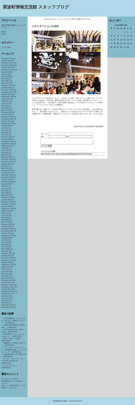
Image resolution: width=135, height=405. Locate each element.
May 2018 (5, 244)
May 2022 (5, 153)
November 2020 (7, 177)
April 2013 (5, 303)
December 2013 (7, 285)
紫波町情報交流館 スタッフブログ (36, 7)
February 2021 (6, 170)
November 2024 (7, 92)
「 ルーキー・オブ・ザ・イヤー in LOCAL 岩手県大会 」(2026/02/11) (13, 361)
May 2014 (5, 274)
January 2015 (6, 256)
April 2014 (5, 276)
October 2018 (6, 233)
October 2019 (6, 206)
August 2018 (6, 238)
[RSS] (3, 32)
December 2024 (7, 90)
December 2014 (7, 258)
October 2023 (6, 121)
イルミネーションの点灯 (45, 26)
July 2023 (4, 128)
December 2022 (7, 141)
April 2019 (5, 220)
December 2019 (7, 202)
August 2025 (6, 72)
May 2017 (5, 251)
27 (118, 47)
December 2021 (7, 159)
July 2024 (4, 101)
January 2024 (6, 114)
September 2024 (7, 97)
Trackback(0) (99, 126)
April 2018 (5, 247)
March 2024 (5, 110)
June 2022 (5, 150)
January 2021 (6, 173)
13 (118, 40)
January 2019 (6, 227)
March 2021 (5, 168)
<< (115, 25)
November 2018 (7, 231)
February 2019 (6, 224)
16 (128, 40)
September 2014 (7, 265)
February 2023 (6, 137)
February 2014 (6, 280)
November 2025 (7, 65)
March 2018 (5, 249)
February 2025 (6, 85)
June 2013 (5, 298)
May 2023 (5, 132)
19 (114, 43)
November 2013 (7, 287)
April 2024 (5, 108)
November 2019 (7, 204)
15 (124, 40)
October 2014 (6, 262)
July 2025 (4, 74)
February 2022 (6, 157)
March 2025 (5, 83)
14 (121, 40)
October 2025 (6, 67)
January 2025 (6, 88)
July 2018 (4, 240)
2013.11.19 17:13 (79, 126)
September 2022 (7, 144)
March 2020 (5, 195)
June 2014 (5, 271)
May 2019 (5, 218)
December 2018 (7, 229)
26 (114, 47)
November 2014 (7, 260)
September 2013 (7, 291)
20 (118, 43)
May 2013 (5, 300)
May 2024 (5, 106)
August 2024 (6, 99)
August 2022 (6, 146)
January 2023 (6, 139)
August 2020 (6, 184)
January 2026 (6, 61)
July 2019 (4, 213)
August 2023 (6, 126)
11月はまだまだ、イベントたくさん (57, 19)
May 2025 (5, 79)
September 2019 (7, 209)
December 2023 (7, 117)
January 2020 (6, 200)
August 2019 (6, 211)
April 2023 (5, 135)
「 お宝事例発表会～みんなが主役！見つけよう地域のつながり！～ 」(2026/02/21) (13, 320)
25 (111, 47)
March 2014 (5, 278)
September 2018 (7, 236)
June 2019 (5, 215)
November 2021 (7, 161)
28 (121, 47)
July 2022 (4, 148)
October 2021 (6, 164)
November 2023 (7, 119)
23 (128, 43)
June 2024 (5, 103)
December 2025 (7, 63)
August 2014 (6, 267)
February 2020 (6, 197)
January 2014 (6, 282)
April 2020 (5, 193)
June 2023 (5, 130)
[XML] (3, 34)
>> (127, 25)
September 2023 (7, 123)
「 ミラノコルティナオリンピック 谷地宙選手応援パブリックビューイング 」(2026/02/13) (13, 349)
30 (128, 47)
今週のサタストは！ (83, 19)
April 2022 (5, 155)
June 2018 (5, 242)
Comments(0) (90, 126)
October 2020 (6, 179)
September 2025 (7, 70)
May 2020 (5, 191)
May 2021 (5, 166)
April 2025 (5, 81)
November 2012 (7, 307)
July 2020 (4, 186)
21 (121, 43)
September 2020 (7, 182)
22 (124, 43)
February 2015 (6, 253)
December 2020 (7, 175)
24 (131, 43)
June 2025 (5, 76)
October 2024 (6, 94)
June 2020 (5, 188)
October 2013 (6, 289)
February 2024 (6, 112)
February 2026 (6, 59)
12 (114, 40)
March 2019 (5, 222)
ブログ (3, 47)
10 (131, 36)
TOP (73, 19)
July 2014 (4, 269)
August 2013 (6, 294)
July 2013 (4, 296)
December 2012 (7, 305)
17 (131, 40)
